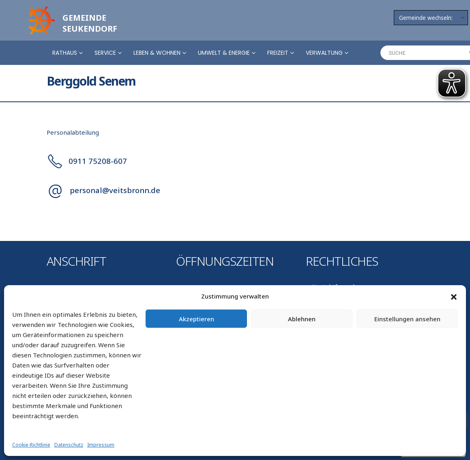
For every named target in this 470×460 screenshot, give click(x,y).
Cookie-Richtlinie (31, 444)
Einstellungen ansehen (407, 319)
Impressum (100, 444)
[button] (454, 296)
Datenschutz (68, 444)
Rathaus (64, 53)
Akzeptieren (196, 319)
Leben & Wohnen (156, 53)
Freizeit (277, 53)
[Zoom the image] (40, 9)
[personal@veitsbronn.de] (235, 190)
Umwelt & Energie (224, 53)
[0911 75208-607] (235, 161)
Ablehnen (301, 319)
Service (105, 53)
